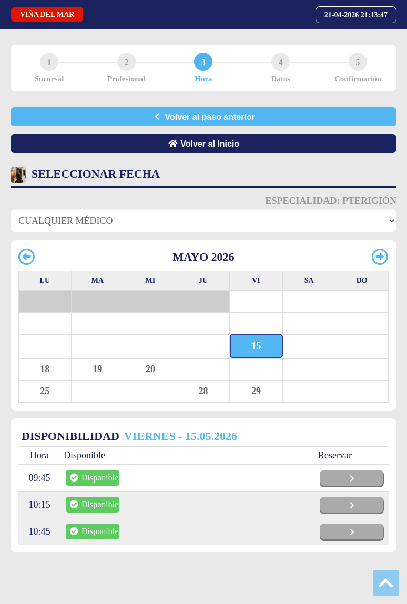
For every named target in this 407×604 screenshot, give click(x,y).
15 (256, 346)
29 (256, 391)
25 (44, 391)
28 (203, 391)
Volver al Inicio (203, 143)
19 (97, 369)
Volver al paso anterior (203, 116)
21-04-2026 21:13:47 (356, 15)
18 (44, 369)
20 (150, 369)
